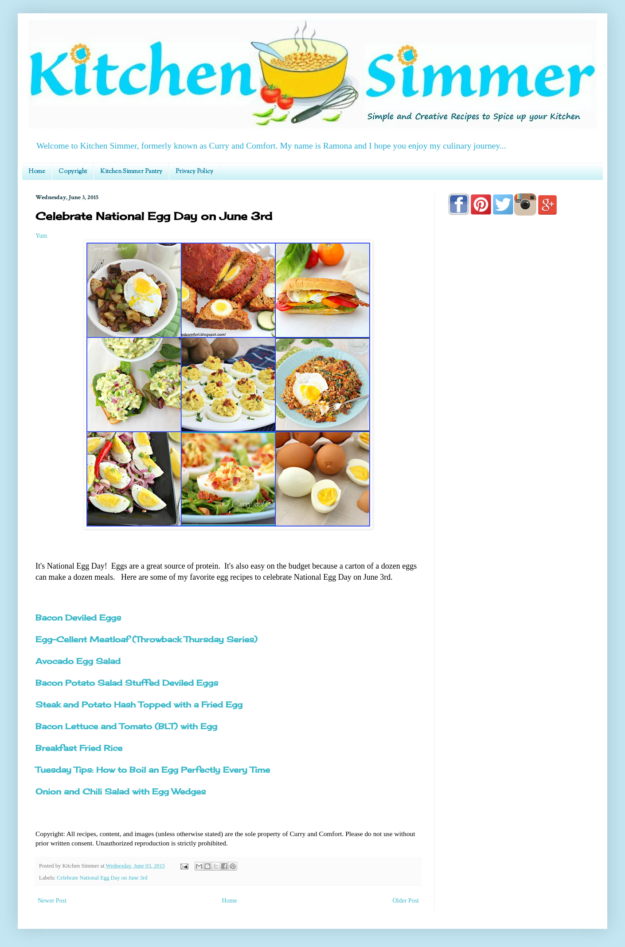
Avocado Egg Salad (78, 661)
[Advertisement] (519, 475)
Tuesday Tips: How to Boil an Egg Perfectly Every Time (152, 769)
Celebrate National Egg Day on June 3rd (102, 878)
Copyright (73, 171)
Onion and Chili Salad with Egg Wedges (120, 791)
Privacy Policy (194, 171)
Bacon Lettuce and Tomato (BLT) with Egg (126, 726)
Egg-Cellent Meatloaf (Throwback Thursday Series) (146, 639)
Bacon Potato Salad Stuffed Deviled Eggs (126, 683)
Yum (41, 235)
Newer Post (52, 900)
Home (36, 171)
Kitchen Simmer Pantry (131, 171)
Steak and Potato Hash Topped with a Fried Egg (138, 704)
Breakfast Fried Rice (78, 748)
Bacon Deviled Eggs (78, 617)
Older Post (406, 900)
